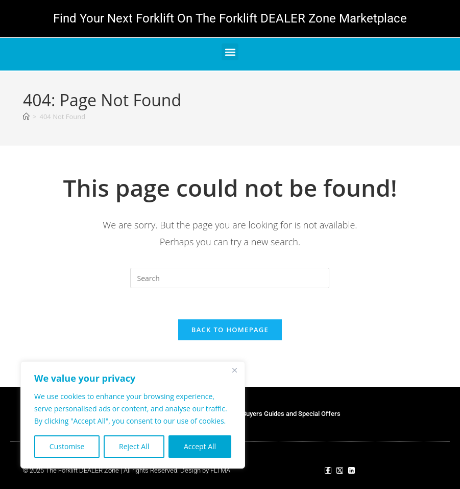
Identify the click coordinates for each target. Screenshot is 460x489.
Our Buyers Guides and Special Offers (285, 413)
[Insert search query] (229, 278)
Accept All (200, 446)
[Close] (234, 370)
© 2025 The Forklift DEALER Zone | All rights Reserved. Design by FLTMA (126, 470)
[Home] (26, 116)
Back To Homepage (230, 329)
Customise (67, 446)
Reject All (134, 446)
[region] (132, 415)
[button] (230, 51)
